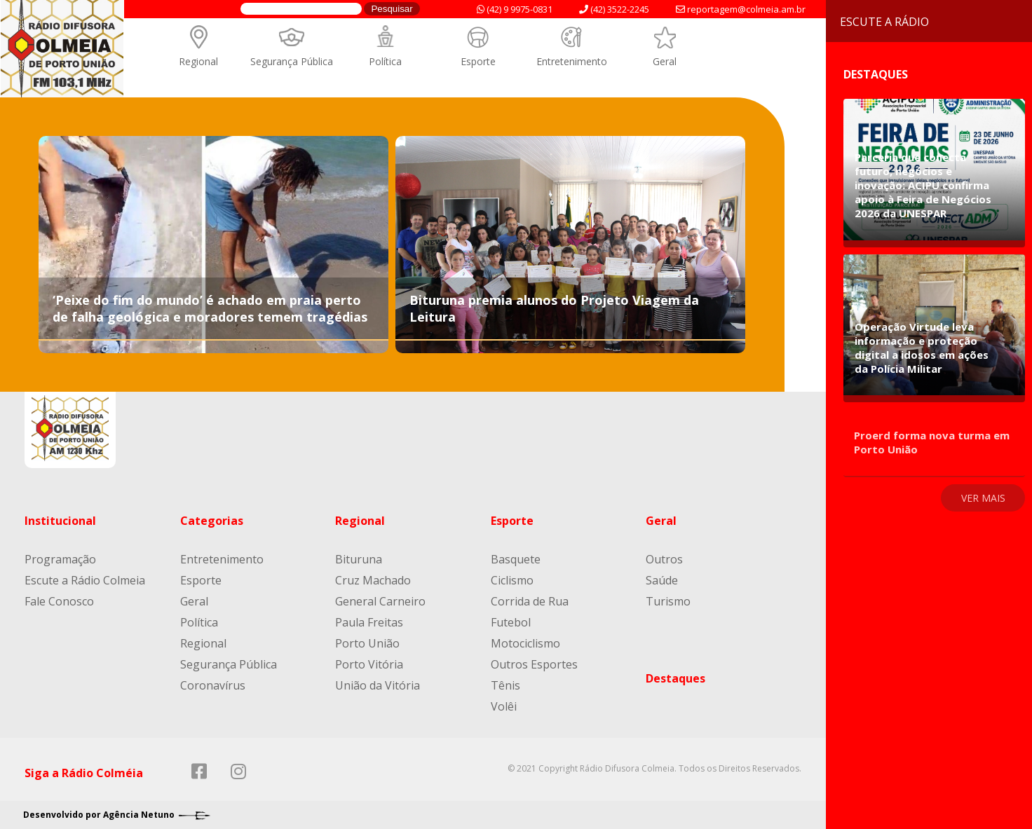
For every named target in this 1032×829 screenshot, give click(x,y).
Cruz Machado (373, 580)
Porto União (367, 643)
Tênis (505, 685)
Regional (198, 61)
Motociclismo (525, 643)
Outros (664, 559)
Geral (665, 61)
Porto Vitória (369, 664)
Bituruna (358, 559)
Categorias (211, 520)
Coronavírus (212, 685)
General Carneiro (380, 601)
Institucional (60, 520)
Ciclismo (512, 580)
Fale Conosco (59, 601)
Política (385, 61)
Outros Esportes (534, 664)
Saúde (662, 580)
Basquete (516, 559)
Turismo (668, 601)
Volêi (504, 706)
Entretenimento (571, 61)
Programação (60, 559)
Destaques (675, 678)
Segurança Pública (291, 61)
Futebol (511, 622)
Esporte (478, 61)
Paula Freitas (369, 622)
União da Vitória (377, 685)
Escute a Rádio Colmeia (85, 580)
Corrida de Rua (530, 601)
